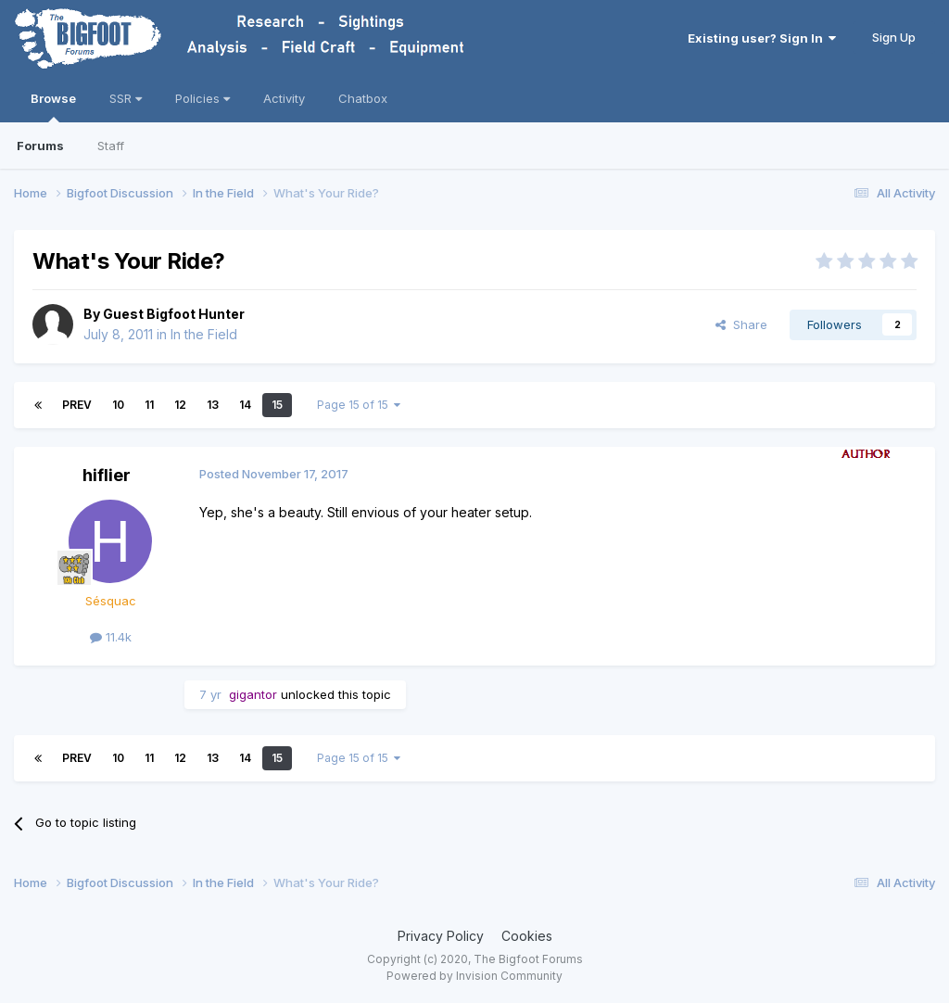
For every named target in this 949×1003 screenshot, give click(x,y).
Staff (110, 145)
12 (180, 405)
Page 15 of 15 (358, 405)
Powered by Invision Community (474, 976)
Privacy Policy (441, 936)
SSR (125, 98)
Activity (284, 98)
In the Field (204, 334)
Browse (53, 106)
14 (245, 405)
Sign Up (894, 37)
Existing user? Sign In (762, 38)
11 (149, 405)
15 (277, 405)
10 (118, 405)
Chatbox (362, 98)
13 (213, 405)
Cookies (526, 936)
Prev (77, 405)
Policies (202, 98)
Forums (40, 145)
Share (741, 324)
